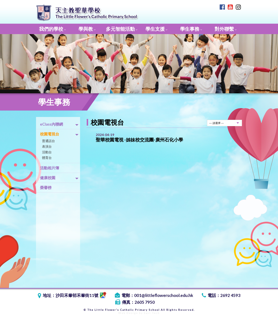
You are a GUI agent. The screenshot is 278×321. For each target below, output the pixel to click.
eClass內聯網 (59, 124)
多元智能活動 (121, 29)
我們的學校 (52, 29)
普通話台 (48, 141)
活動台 (47, 152)
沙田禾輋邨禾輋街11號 (81, 295)
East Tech (152, 313)
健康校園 (59, 177)
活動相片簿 (49, 168)
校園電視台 (59, 134)
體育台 (47, 157)
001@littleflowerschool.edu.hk (163, 295)
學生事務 (191, 29)
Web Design (128, 313)
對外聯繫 (226, 29)
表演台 (47, 146)
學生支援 (156, 29)
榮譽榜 (45, 187)
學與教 (87, 29)
